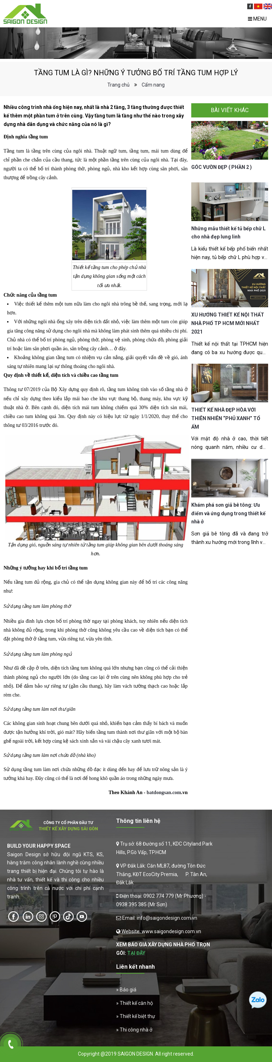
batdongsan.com (164, 792)
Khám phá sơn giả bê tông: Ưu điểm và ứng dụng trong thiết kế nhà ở (228, 513)
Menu (257, 19)
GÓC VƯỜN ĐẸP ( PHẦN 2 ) (221, 167)
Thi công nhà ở (136, 1030)
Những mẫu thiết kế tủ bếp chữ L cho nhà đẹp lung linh (228, 233)
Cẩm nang (153, 85)
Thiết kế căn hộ (136, 1003)
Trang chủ (118, 85)
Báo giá (128, 989)
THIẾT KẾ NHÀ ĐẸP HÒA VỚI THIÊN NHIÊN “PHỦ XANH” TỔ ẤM (225, 418)
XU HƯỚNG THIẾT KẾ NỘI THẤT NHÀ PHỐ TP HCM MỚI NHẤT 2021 (227, 323)
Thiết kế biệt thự (137, 1016)
